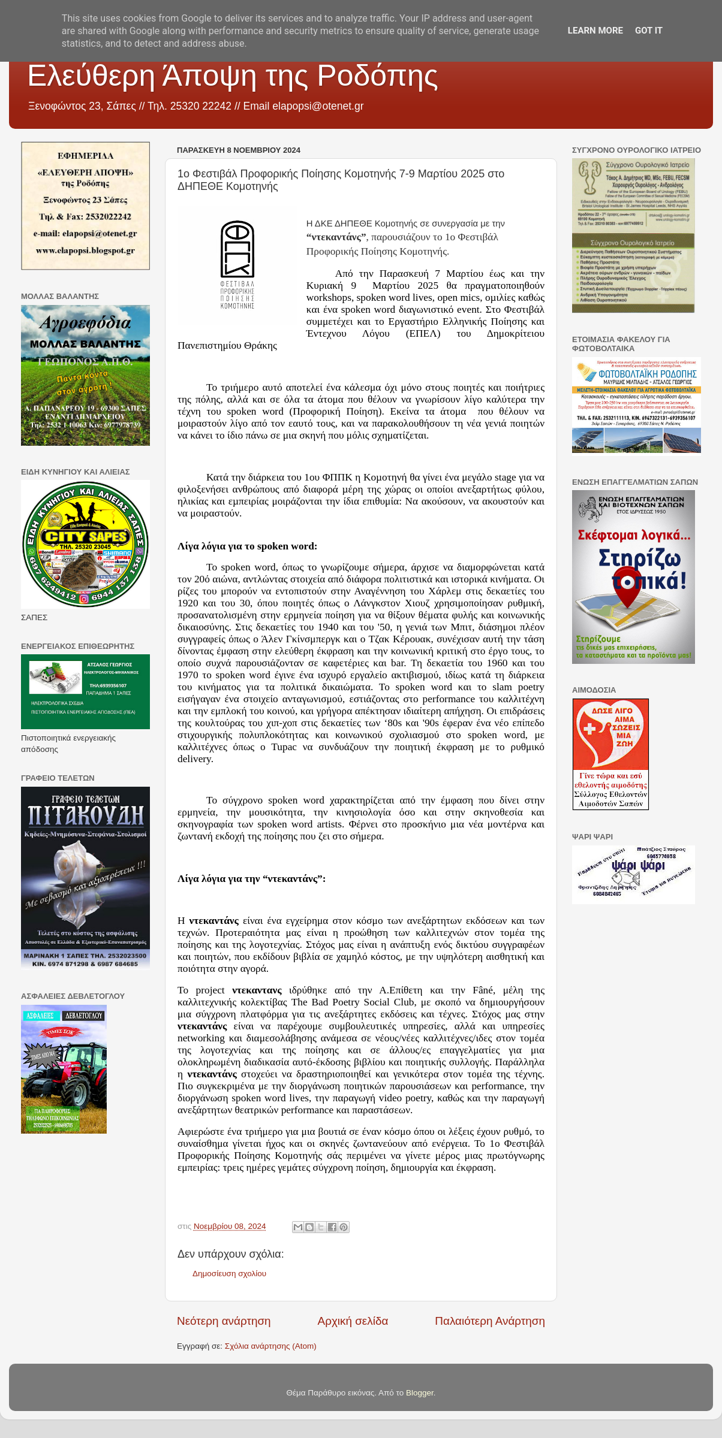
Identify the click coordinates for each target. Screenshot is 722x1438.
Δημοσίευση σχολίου (229, 1273)
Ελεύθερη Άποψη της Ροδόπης (232, 75)
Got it (649, 30)
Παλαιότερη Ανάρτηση (490, 1321)
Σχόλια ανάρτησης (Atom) (271, 1346)
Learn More (595, 30)
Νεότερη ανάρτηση (224, 1321)
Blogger (420, 1392)
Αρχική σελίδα (353, 1321)
